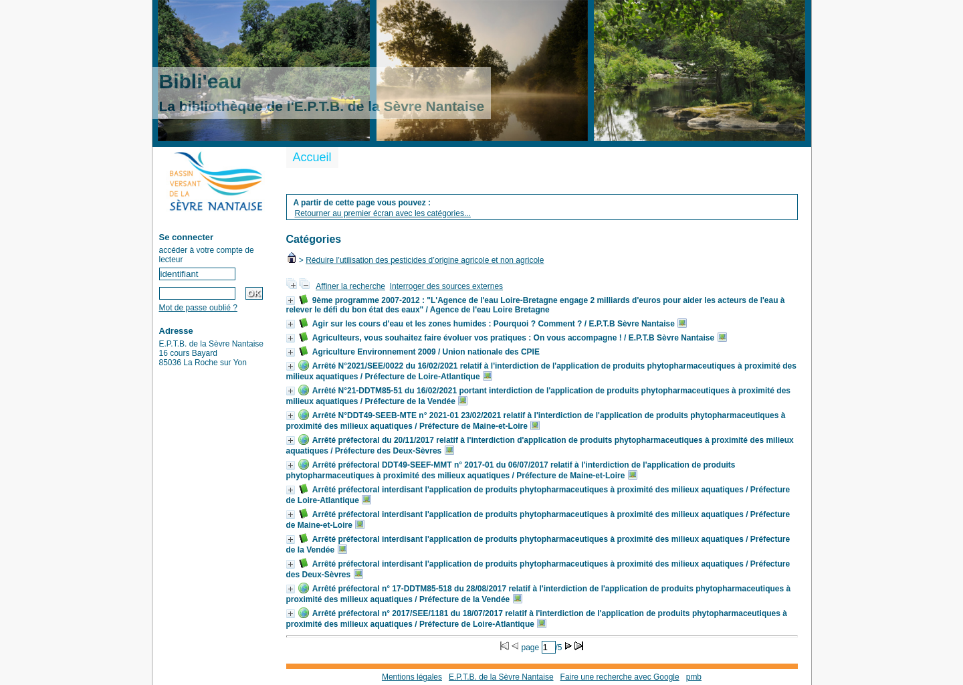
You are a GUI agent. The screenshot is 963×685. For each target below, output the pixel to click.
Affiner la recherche (350, 286)
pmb (694, 677)
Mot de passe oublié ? (198, 307)
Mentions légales (412, 677)
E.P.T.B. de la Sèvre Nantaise (501, 677)
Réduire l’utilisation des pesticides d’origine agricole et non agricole (425, 260)
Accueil (312, 157)
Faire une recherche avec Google (619, 677)
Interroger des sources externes (446, 286)
